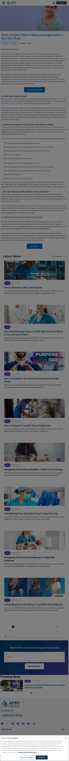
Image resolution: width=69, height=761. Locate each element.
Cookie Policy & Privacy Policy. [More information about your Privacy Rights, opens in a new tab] (27, 752)
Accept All (42, 757)
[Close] (66, 738)
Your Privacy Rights (27, 757)
